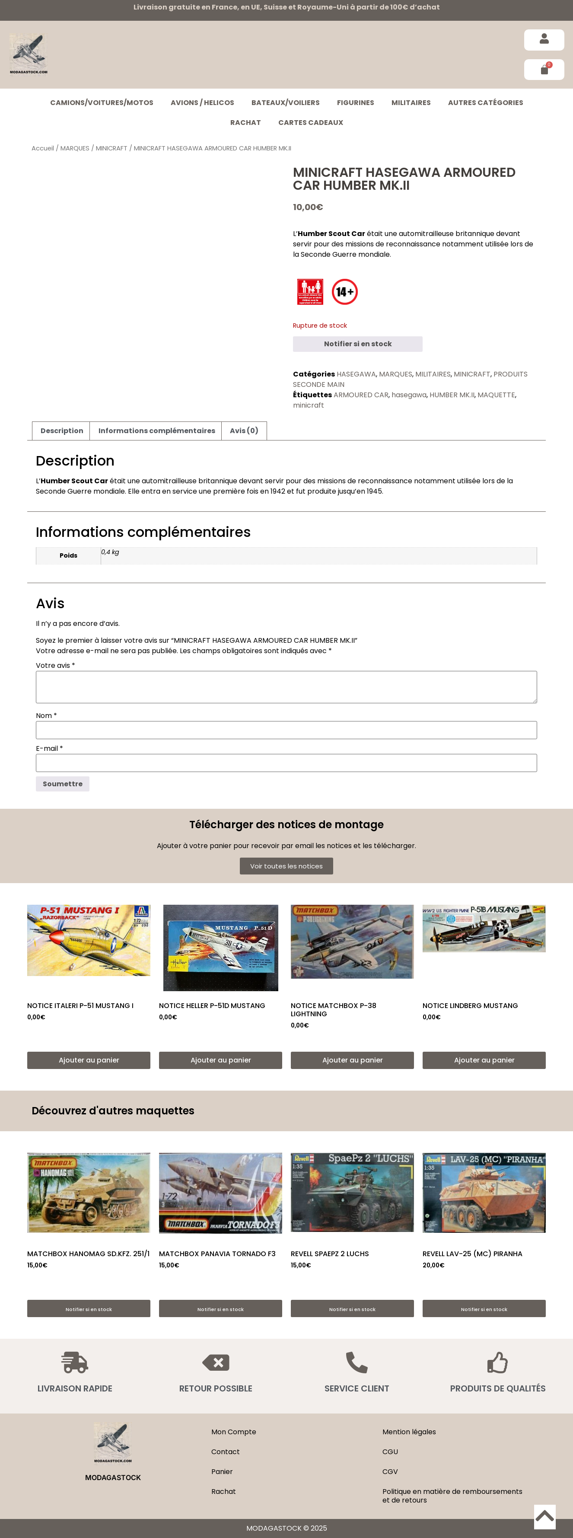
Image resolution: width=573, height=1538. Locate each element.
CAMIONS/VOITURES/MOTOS (101, 103)
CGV (390, 1472)
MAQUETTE (496, 395)
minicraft (308, 405)
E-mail (49, 748)
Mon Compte (233, 1432)
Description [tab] (62, 431)
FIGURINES (355, 103)
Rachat (245, 123)
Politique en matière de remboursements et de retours (452, 1496)
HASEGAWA (356, 374)
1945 (374, 491)
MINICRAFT (111, 148)
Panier (222, 1472)
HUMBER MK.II (452, 395)
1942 (278, 491)
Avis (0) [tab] (244, 431)
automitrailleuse (426, 234)
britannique (474, 234)
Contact (225, 1452)
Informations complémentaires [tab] (157, 431)
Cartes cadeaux (310, 123)
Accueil (43, 148)
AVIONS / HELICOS (202, 103)
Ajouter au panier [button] (89, 1060)
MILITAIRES (411, 103)
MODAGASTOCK (113, 1477)
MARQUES (74, 148)
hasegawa (409, 395)
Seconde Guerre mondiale (345, 254)
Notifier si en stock (358, 344)
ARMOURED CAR (361, 395)
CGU (390, 1452)
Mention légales (409, 1432)
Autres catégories (485, 103)
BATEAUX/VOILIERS (285, 103)
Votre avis (55, 665)
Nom (46, 715)
